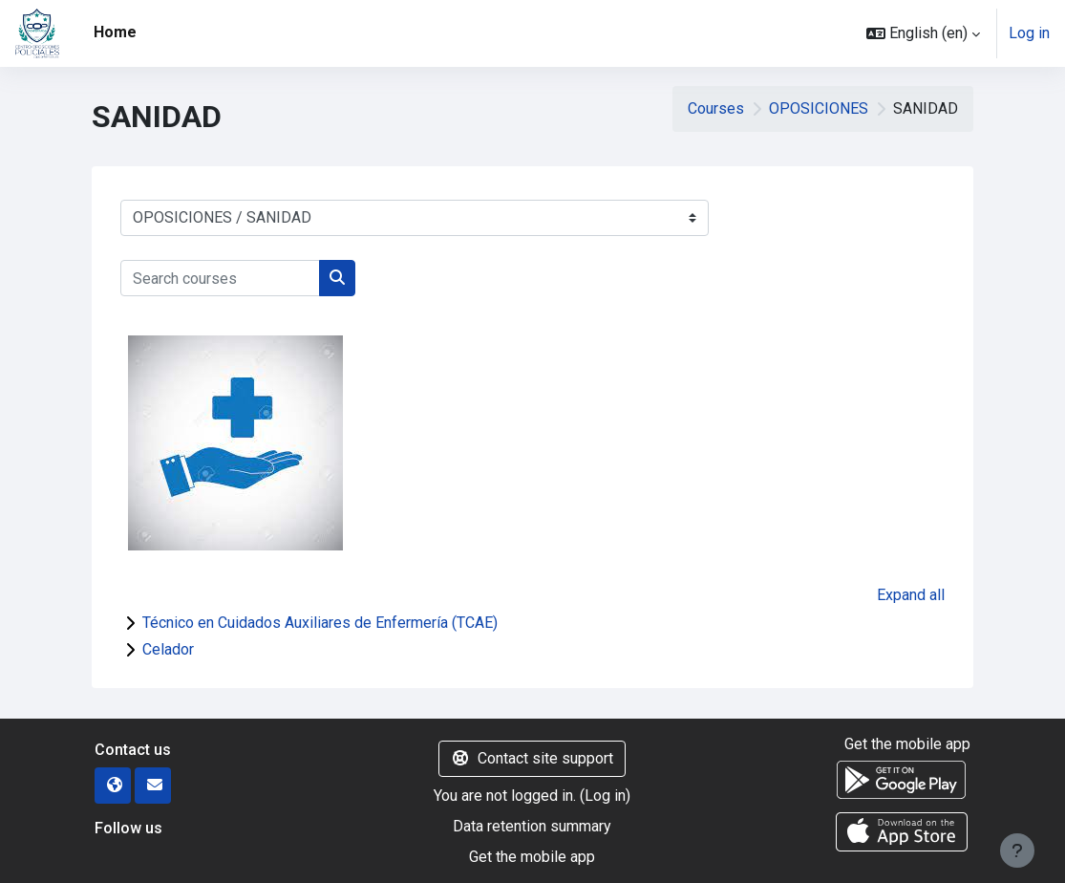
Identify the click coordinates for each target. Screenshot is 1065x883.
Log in (1029, 33)
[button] (923, 33)
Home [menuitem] (115, 32)
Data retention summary (532, 826)
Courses (716, 108)
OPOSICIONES (818, 108)
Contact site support (532, 758)
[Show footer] (1017, 850)
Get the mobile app (532, 857)
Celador (168, 649)
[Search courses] (220, 278)
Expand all (911, 595)
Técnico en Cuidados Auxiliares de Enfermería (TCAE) (320, 623)
